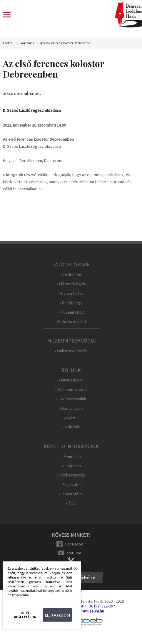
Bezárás (72, 570)
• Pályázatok (71, 484)
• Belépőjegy (71, 302)
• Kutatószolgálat (71, 321)
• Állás (71, 503)
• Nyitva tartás (71, 293)
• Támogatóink (71, 494)
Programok (26, 43)
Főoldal (8, 43)
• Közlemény (71, 274)
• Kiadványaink (71, 408)
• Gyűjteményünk (71, 399)
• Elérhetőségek (71, 283)
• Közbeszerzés (71, 475)
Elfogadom (57, 614)
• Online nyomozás (71, 350)
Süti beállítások (25, 614)
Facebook (74, 544)
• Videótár (71, 427)
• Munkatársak (71, 380)
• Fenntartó (71, 456)
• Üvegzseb (71, 465)
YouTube (74, 553)
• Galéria (71, 417)
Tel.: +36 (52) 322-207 (97, 606)
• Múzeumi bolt (71, 312)
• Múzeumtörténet (71, 389)
